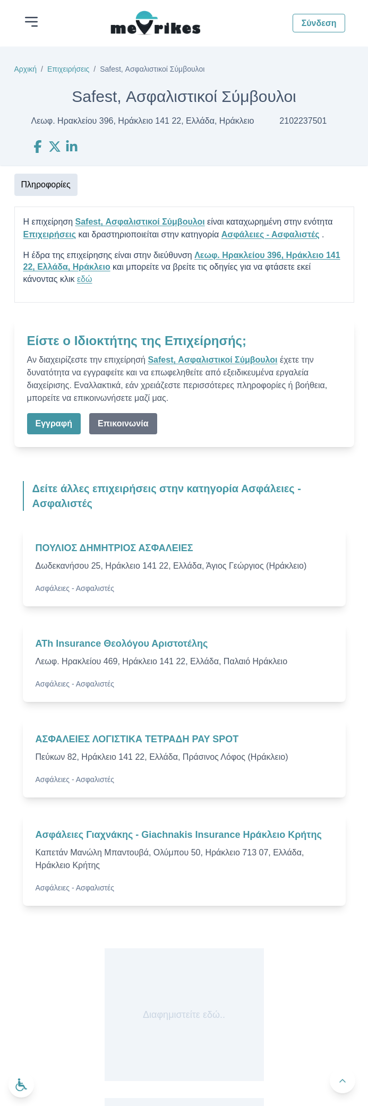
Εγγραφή (54, 423)
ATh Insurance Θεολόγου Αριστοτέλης (122, 643)
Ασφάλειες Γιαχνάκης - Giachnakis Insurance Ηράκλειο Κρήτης (179, 834)
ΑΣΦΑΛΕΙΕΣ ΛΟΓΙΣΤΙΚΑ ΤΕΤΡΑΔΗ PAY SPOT (137, 739)
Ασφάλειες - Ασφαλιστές (270, 234)
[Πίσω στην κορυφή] (342, 1080)
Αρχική (25, 69)
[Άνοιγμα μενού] (31, 21)
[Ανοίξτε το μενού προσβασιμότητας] (21, 1085)
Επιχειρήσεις (68, 69)
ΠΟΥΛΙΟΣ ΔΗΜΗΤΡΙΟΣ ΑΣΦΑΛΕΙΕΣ (114, 548)
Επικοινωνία (123, 423)
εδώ (84, 279)
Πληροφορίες (46, 184)
